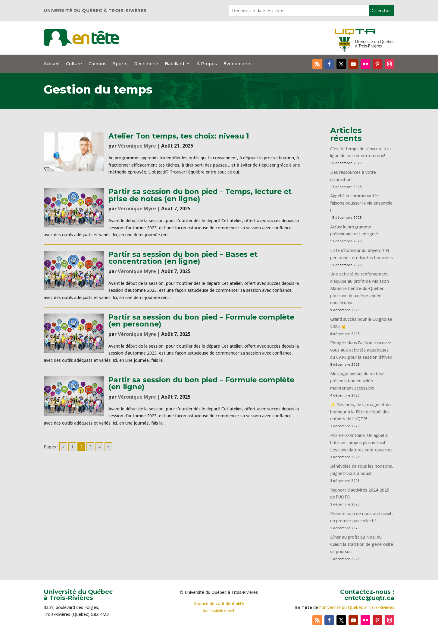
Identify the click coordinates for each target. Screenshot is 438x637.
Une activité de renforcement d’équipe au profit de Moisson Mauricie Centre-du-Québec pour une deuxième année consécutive (359, 288)
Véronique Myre (137, 145)
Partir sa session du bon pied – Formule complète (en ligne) (201, 383)
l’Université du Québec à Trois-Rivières (356, 607)
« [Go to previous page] (63, 447)
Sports (120, 64)
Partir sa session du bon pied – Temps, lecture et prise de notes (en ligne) (200, 195)
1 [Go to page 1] (72, 447)
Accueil (51, 64)
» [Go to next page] (108, 447)
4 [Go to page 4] (99, 447)
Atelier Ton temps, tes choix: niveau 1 (178, 136)
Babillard (174, 64)
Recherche (146, 64)
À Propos (207, 64)
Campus (97, 64)
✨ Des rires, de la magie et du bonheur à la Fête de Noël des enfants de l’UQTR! (360, 412)
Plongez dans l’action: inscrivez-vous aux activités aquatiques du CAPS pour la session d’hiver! (361, 350)
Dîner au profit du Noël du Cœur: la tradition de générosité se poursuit (361, 544)
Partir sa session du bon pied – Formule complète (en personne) (201, 320)
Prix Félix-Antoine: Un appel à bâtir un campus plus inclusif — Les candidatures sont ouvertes (361, 442)
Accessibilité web (219, 610)
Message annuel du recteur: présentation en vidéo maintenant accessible (357, 381)
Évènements (238, 64)
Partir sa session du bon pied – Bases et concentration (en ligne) (183, 258)
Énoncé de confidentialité (219, 603)
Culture (74, 64)
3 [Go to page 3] (90, 447)
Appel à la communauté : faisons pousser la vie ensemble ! (361, 203)
